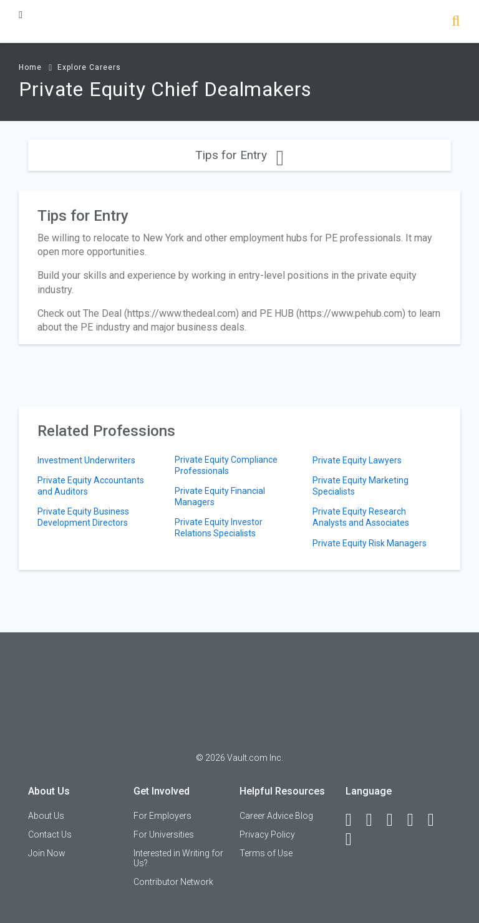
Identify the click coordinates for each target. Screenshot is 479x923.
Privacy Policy (267, 834)
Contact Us (50, 834)
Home (30, 67)
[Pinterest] (436, 820)
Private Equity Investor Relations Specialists (219, 527)
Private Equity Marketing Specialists (360, 485)
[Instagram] (416, 820)
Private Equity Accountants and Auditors (90, 485)
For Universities (163, 834)
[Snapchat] (354, 839)
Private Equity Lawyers (357, 460)
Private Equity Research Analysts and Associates (360, 517)
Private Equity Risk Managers (369, 543)
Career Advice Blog (276, 816)
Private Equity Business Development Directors (83, 517)
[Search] (456, 22)
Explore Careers (89, 67)
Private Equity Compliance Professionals (226, 465)
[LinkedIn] (375, 820)
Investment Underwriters (86, 460)
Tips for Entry (239, 155)
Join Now (46, 853)
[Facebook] (354, 820)
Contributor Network (173, 882)
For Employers (162, 816)
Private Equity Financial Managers (220, 496)
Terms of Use (266, 853)
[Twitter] (395, 820)
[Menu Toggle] (20, 15)
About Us (46, 816)
